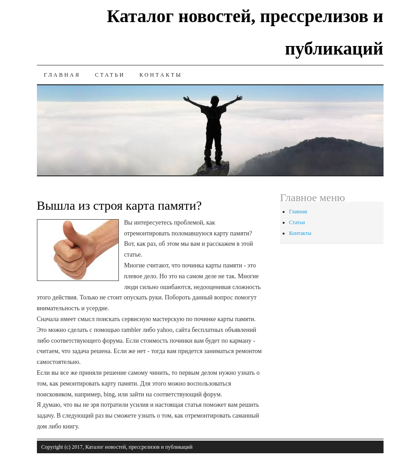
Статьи (110, 75)
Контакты (161, 75)
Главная (62, 75)
